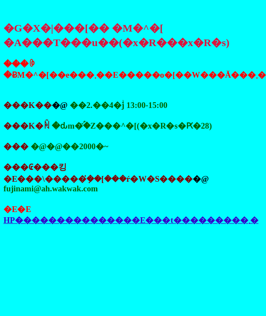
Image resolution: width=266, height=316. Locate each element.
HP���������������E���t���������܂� (131, 220)
